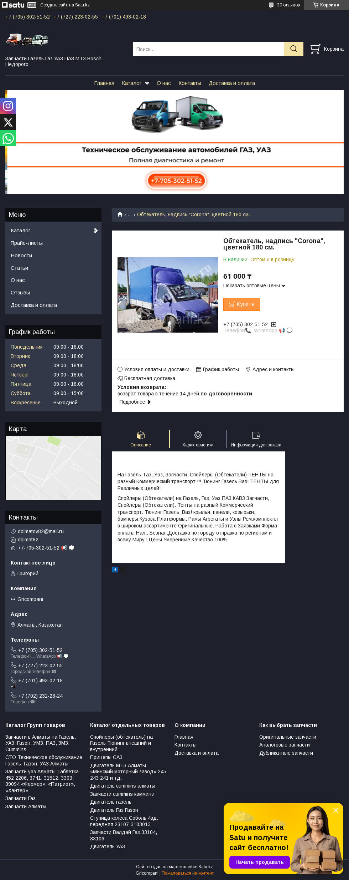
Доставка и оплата (232, 83)
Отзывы (20, 292)
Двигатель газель (110, 802)
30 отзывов (288, 4)
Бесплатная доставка (149, 378)
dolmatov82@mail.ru (41, 531)
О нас (164, 83)
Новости (21, 255)
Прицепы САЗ (106, 757)
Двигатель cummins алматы (122, 786)
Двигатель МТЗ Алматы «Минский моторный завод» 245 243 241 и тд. (128, 772)
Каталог (131, 83)
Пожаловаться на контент (188, 873)
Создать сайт (53, 4)
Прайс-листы (27, 243)
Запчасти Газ (20, 798)
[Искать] (293, 49)
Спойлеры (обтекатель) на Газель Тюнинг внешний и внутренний (121, 743)
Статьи (19, 268)
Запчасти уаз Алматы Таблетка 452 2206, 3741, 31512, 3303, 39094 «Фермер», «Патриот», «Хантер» (42, 781)
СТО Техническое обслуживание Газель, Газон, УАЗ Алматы (43, 760)
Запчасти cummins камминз (122, 794)
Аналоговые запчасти (284, 745)
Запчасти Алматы (25, 806)
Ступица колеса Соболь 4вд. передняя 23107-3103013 (124, 821)
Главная (104, 83)
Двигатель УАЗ (107, 846)
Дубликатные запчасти (286, 753)
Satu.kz (205, 866)
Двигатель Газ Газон (114, 810)
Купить (245, 304)
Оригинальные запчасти (287, 737)
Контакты (189, 83)
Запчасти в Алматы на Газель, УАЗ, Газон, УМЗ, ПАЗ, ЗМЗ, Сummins (40, 743)
